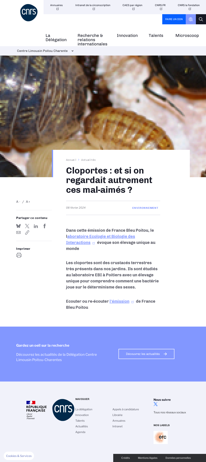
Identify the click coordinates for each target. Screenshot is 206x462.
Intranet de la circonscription (92, 5)
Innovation (127, 35)
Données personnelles (178, 457)
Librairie (117, 415)
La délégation (83, 409)
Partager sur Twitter (27, 226)
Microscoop (187, 35)
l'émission (119, 301)
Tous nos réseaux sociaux (170, 412)
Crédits (125, 457)
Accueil (71, 159)
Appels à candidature (125, 409)
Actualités (88, 159)
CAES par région (132, 5)
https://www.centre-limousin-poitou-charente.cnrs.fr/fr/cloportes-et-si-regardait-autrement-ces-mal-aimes (27, 232)
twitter (156, 404)
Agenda (80, 432)
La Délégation (56, 37)
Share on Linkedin (36, 226)
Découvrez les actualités (143, 354)
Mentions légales (147, 457)
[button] (19, 456)
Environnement (145, 207)
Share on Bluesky (18, 226)
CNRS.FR (160, 5)
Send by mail (18, 232)
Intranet (117, 426)
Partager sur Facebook (44, 226)
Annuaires (56, 5)
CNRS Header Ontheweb (191, 19)
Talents (156, 35)
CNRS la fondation (189, 5)
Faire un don (174, 19)
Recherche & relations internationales (92, 39)
